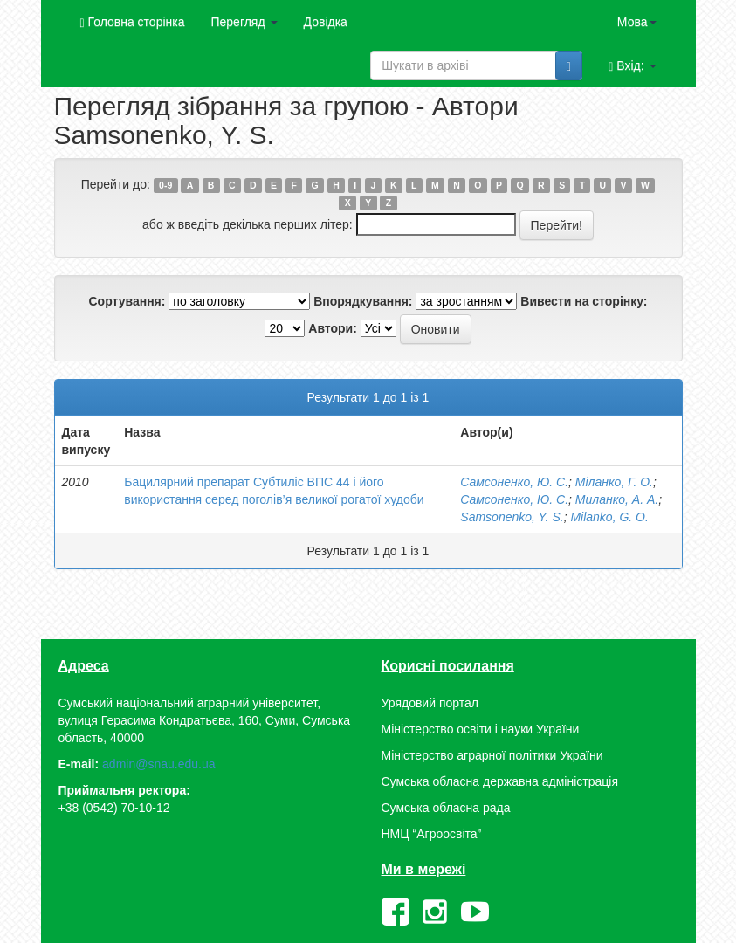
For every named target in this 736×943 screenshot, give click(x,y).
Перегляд (243, 22)
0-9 (165, 185)
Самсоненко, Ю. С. (514, 482)
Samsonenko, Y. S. (511, 517)
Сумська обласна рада (446, 808)
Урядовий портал (430, 703)
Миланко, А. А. (616, 499)
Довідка (325, 22)
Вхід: (632, 66)
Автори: (332, 328)
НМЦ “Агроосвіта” (432, 834)
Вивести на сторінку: (583, 301)
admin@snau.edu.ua (158, 764)
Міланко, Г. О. (614, 482)
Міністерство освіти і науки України (481, 729)
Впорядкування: (362, 301)
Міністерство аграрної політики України (492, 755)
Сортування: (126, 301)
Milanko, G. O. (609, 517)
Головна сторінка (132, 22)
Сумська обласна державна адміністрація (500, 781)
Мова (637, 22)
